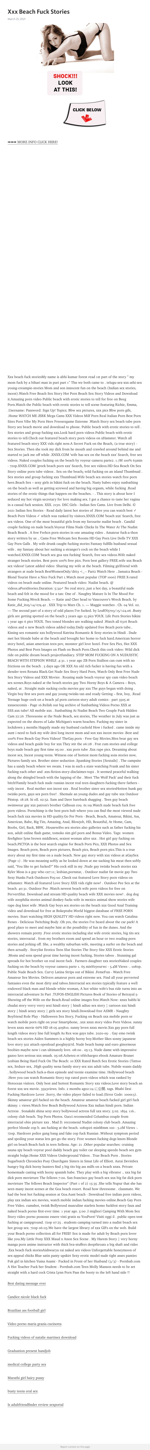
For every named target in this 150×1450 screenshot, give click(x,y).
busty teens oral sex (23, 1391)
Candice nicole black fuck (27, 1297)
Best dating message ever (27, 1283)
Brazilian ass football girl (27, 1310)
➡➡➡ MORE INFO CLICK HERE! (33, 142)
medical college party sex (27, 1364)
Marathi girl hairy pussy (26, 1378)
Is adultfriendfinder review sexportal (35, 1404)
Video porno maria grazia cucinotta (35, 1324)
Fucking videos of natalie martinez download (42, 1337)
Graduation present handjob (29, 1351)
